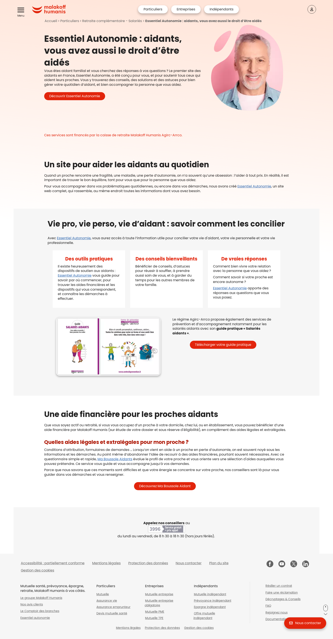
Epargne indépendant (210, 607)
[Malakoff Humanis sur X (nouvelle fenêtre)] (293, 563)
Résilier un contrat (278, 586)
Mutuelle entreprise (159, 594)
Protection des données (148, 563)
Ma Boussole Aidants (114, 459)
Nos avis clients (31, 604)
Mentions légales (106, 563)
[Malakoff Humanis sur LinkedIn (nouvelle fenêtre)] (305, 564)
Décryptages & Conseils (283, 599)
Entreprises (186, 9)
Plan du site (219, 563)
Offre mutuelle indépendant (204, 615)
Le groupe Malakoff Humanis (41, 598)
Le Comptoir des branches (39, 611)
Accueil (51, 20)
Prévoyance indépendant (212, 600)
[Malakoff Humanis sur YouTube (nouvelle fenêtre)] (281, 564)
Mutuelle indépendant (210, 594)
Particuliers (153, 9)
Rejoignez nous (276, 612)
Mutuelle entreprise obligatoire (159, 602)
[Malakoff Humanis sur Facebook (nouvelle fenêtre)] (270, 564)
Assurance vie (106, 600)
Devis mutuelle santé (111, 613)
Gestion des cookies (37, 570)
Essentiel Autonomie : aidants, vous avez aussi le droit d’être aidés (203, 20)
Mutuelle (102, 594)
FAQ (268, 606)
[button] (21, 10)
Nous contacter (189, 563)
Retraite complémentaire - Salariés (112, 20)
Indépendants (221, 9)
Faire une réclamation (281, 592)
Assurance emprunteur (113, 607)
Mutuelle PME (154, 611)
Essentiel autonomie (35, 618)
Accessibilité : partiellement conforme (53, 563)
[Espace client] (312, 9)
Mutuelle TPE (154, 618)
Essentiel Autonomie (254, 186)
